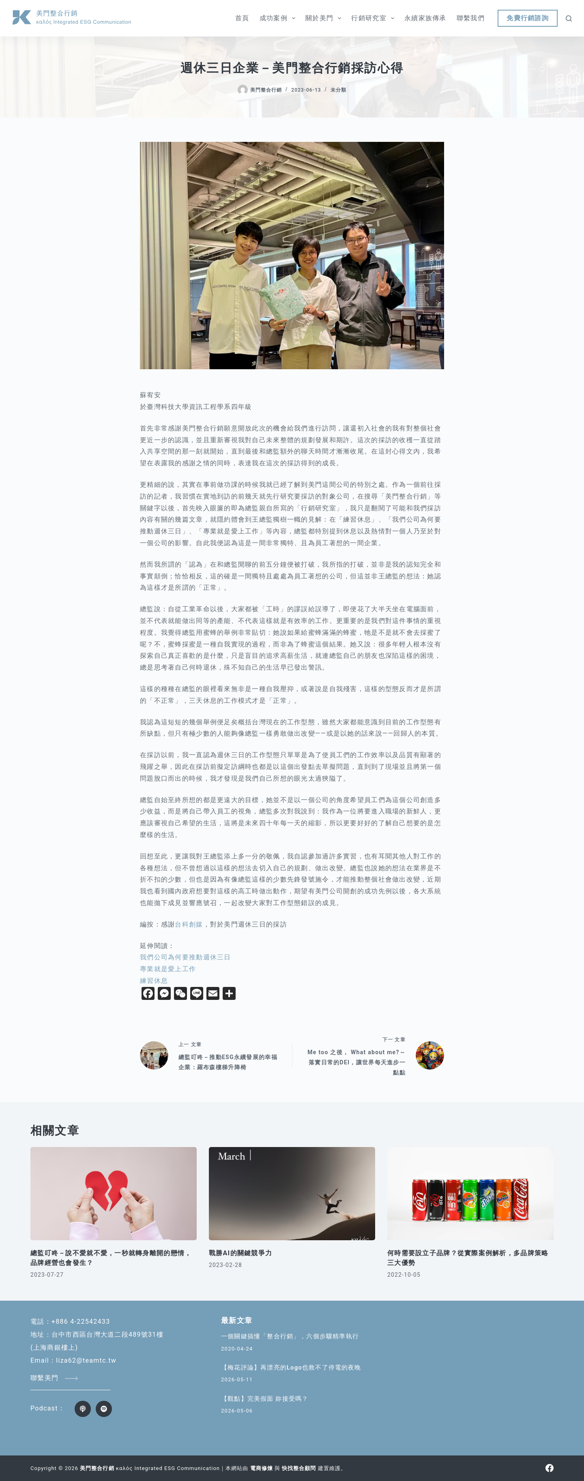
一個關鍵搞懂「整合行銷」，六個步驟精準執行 (290, 1336)
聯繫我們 (471, 18)
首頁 (242, 18)
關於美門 (324, 18)
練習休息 (154, 980)
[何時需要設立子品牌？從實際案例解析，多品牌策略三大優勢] (470, 1194)
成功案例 (279, 18)
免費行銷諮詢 (528, 18)
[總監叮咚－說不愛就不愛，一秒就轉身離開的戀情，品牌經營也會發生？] (113, 1194)
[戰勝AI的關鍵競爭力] (292, 1194)
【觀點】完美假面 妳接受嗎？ (264, 1398)
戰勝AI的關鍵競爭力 (240, 1253)
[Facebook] (549, 1468)
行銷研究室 (374, 18)
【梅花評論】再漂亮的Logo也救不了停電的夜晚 (291, 1367)
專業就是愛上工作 (168, 969)
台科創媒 (189, 924)
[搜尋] (569, 18)
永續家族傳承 (425, 18)
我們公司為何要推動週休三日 (185, 957)
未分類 (338, 90)
